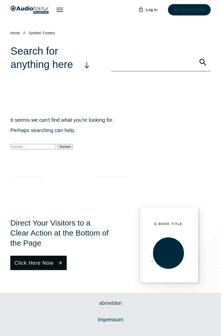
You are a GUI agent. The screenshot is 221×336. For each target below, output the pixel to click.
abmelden (110, 303)
